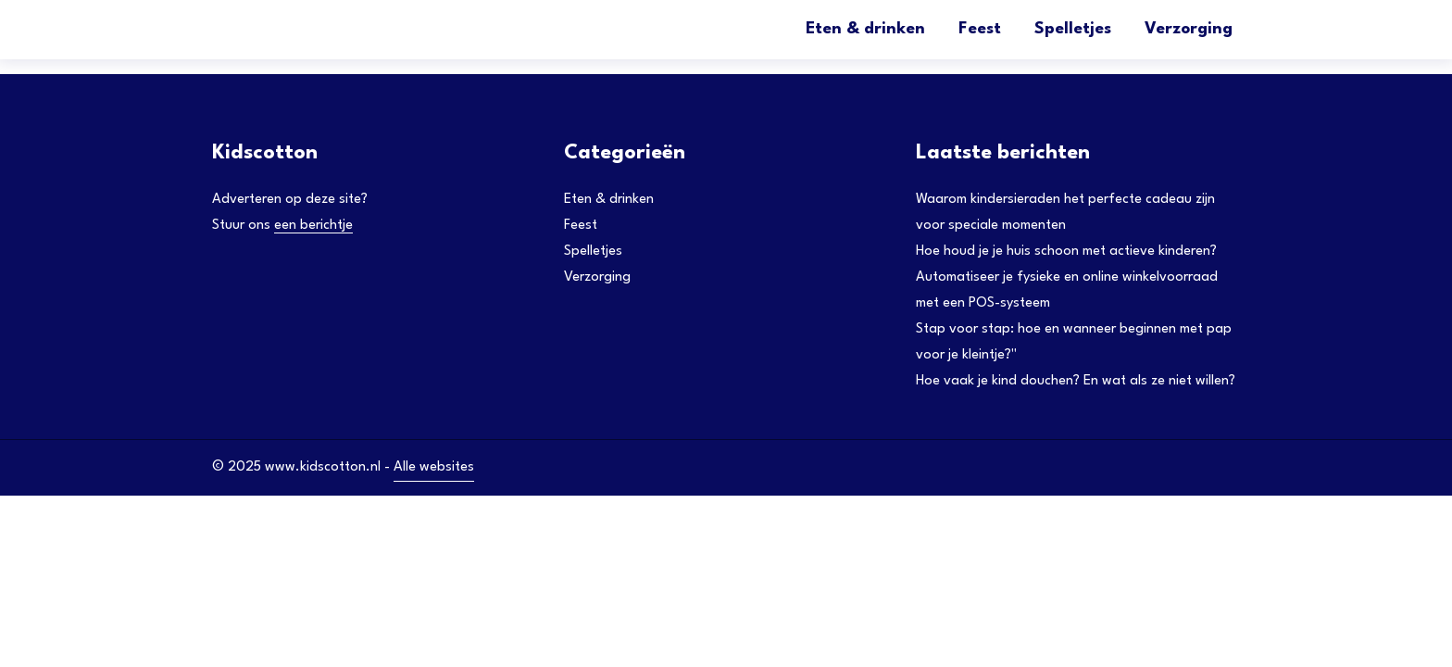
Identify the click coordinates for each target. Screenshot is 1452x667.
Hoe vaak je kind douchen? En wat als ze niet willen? (1075, 381)
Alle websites (434, 467)
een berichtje (313, 226)
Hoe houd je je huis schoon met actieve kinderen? (1066, 251)
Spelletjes (1072, 29)
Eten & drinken (865, 29)
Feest (979, 29)
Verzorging (1189, 29)
